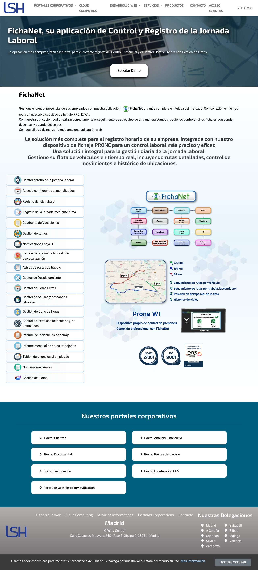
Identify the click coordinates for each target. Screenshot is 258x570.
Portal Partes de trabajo (160, 454)
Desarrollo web (48, 515)
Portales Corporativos (54, 5)
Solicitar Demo (129, 70)
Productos (174, 5)
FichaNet (133, 108)
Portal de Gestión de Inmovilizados (67, 487)
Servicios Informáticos (115, 515)
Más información (193, 561)
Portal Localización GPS (159, 471)
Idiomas (246, 8)
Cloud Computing (88, 7)
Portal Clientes (53, 438)
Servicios (152, 5)
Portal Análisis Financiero (161, 438)
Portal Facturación (55, 471)
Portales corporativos (156, 515)
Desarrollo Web (124, 5)
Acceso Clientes (216, 7)
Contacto (198, 5)
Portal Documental (56, 454)
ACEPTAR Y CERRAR (233, 562)
